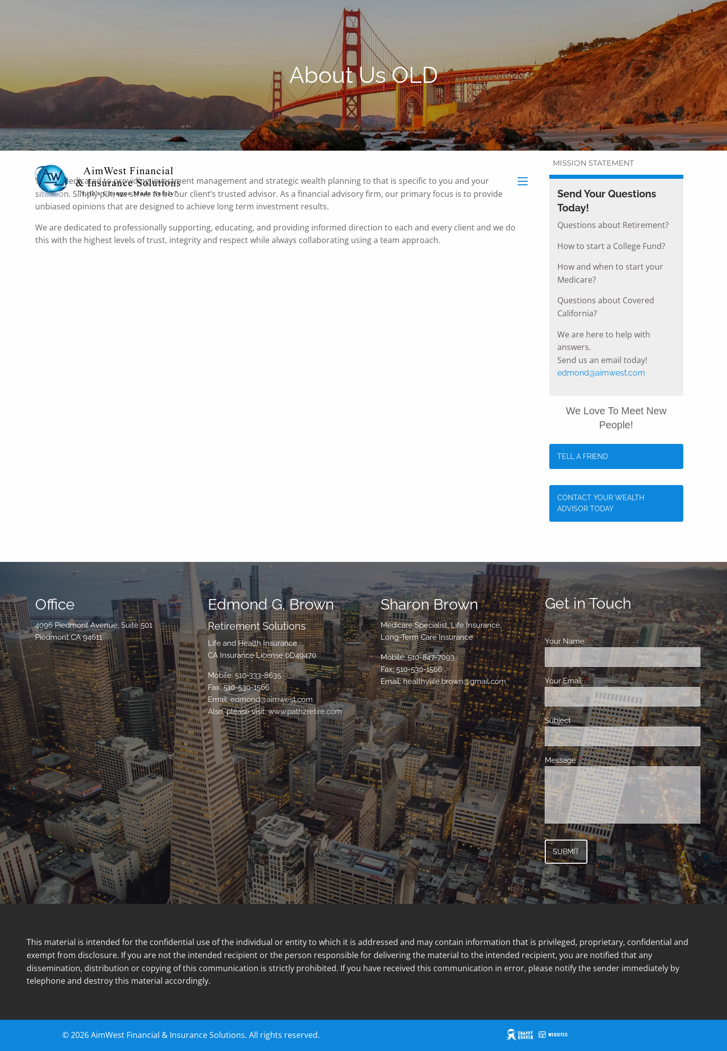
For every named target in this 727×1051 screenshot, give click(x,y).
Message (597, 760)
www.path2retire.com (305, 711)
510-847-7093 (431, 657)
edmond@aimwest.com (601, 373)
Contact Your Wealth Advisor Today (600, 503)
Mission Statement (593, 163)
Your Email (600, 680)
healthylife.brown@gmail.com (454, 681)
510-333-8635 (258, 675)
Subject (594, 720)
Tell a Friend (582, 456)
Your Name (601, 641)
